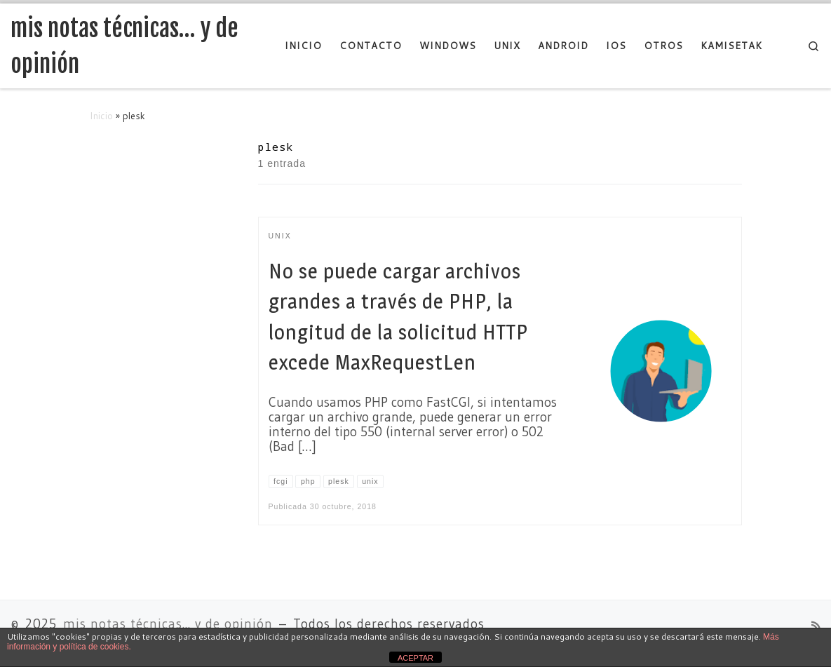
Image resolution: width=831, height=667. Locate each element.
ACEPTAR (415, 658)
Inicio (101, 115)
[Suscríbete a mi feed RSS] (815, 626)
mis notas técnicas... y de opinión (168, 624)
